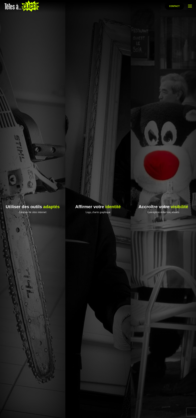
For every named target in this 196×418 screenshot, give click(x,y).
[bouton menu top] (190, 6)
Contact (174, 6)
